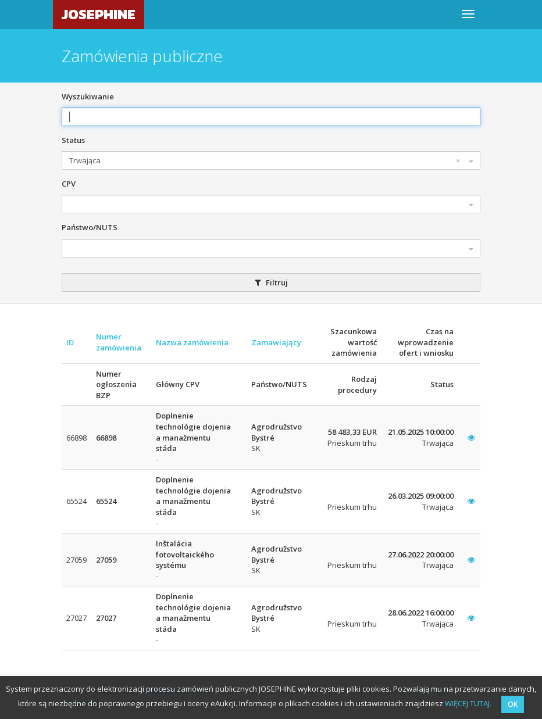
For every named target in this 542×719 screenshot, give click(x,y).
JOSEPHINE (99, 14)
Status (73, 140)
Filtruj (271, 282)
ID (70, 342)
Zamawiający (276, 342)
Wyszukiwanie (88, 96)
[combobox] (271, 160)
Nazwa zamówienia (192, 342)
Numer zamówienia (118, 342)
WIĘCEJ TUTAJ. (468, 703)
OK (513, 704)
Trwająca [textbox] (264, 160)
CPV (69, 183)
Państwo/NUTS (89, 227)
